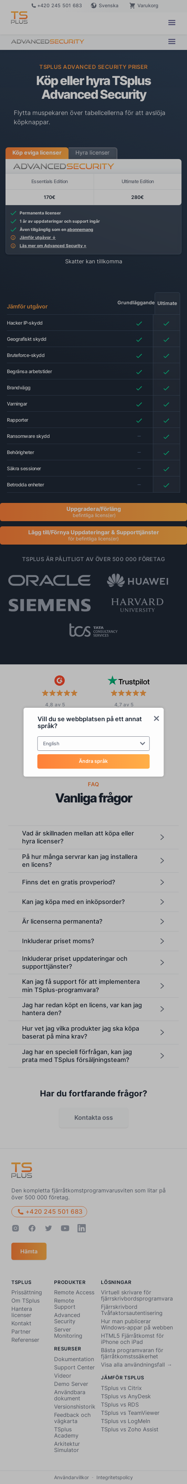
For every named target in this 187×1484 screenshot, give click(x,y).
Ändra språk (93, 761)
